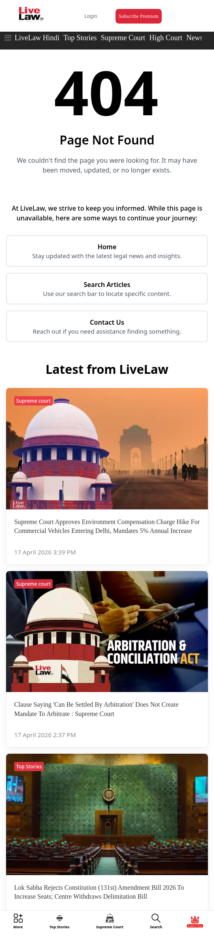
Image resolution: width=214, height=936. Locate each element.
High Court (165, 38)
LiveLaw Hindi (37, 38)
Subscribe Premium (138, 16)
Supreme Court (123, 38)
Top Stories (79, 38)
